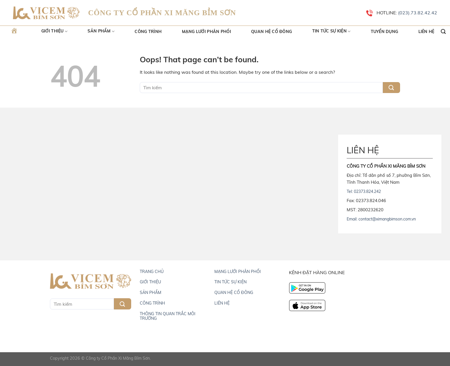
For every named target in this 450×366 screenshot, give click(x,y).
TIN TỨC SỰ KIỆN (230, 281)
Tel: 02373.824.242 (364, 191)
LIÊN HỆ (222, 303)
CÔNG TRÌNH (152, 303)
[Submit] (391, 87)
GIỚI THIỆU (150, 281)
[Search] (443, 31)
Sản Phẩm (101, 31)
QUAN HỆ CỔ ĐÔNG (233, 292)
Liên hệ (426, 31)
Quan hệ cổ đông (271, 31)
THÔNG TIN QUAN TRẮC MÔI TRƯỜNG (167, 316)
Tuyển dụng (384, 31)
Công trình (148, 31)
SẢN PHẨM (150, 292)
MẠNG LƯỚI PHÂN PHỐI (237, 271)
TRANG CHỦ (152, 271)
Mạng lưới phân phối (206, 31)
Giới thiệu (54, 31)
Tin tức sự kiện (331, 31)
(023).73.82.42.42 (417, 13)
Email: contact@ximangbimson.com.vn (381, 219)
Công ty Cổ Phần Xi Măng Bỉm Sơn (118, 358)
